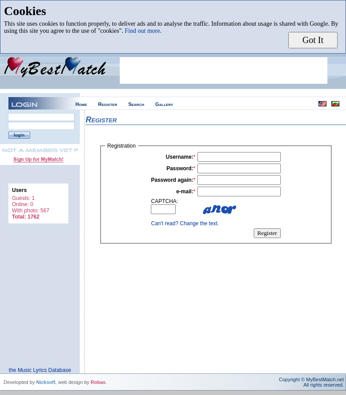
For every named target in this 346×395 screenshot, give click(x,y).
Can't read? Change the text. (185, 223)
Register (107, 104)
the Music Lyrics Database (40, 370)
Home (81, 104)
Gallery (164, 104)
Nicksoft (45, 382)
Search (136, 104)
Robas (98, 382)
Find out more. (143, 30)
